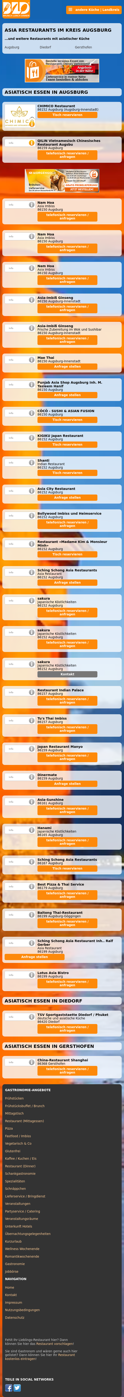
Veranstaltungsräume (21, 1219)
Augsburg (12, 47)
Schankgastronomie (20, 1173)
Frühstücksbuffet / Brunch (25, 1106)
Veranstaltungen (17, 1204)
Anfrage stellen (67, 366)
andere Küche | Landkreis (93, 10)
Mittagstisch (14, 1113)
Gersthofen (83, 47)
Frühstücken (14, 1098)
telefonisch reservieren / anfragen (67, 155)
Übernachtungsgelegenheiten (28, 1234)
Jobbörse (12, 1271)
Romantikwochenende (22, 1256)
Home (9, 1287)
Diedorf (45, 47)
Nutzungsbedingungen (22, 1310)
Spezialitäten (15, 1181)
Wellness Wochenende (22, 1249)
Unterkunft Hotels (18, 1226)
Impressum (13, 1302)
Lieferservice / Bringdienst (25, 1196)
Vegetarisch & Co (18, 1143)
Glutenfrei (12, 1151)
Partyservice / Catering (22, 1211)
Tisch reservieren (68, 115)
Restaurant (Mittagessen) (24, 1121)
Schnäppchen (15, 1188)
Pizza (9, 1128)
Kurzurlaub (13, 1241)
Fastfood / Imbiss (18, 1136)
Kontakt (67, 674)
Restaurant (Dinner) (20, 1166)
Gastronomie (15, 1264)
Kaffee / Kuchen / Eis (21, 1158)
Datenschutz (14, 1317)
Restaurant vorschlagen (54, 1344)
